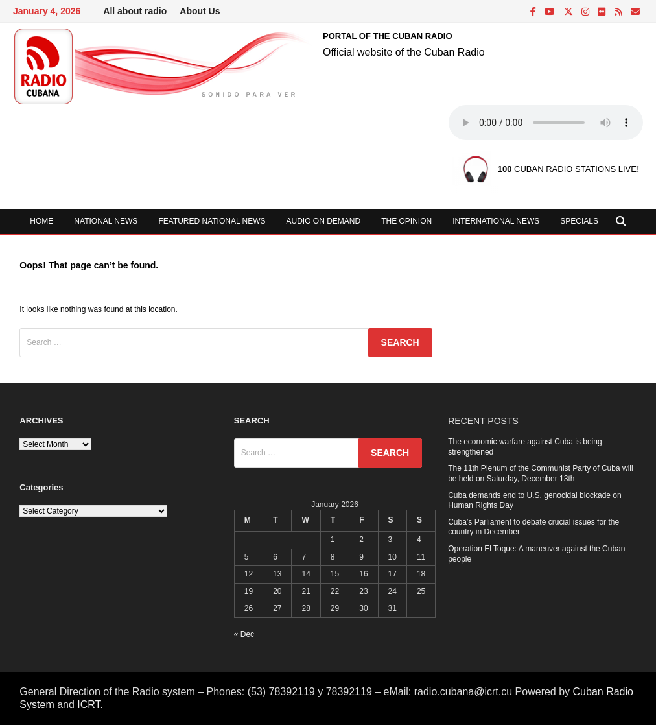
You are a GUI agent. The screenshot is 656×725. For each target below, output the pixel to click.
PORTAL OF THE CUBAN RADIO (387, 36)
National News (105, 221)
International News (495, 221)
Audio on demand (324, 221)
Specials (579, 221)
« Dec (244, 634)
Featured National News (211, 221)
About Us (200, 11)
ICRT (88, 704)
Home (41, 221)
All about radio (135, 11)
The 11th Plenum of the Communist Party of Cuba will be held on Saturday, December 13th (540, 473)
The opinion (406, 221)
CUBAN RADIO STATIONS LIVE (567, 169)
